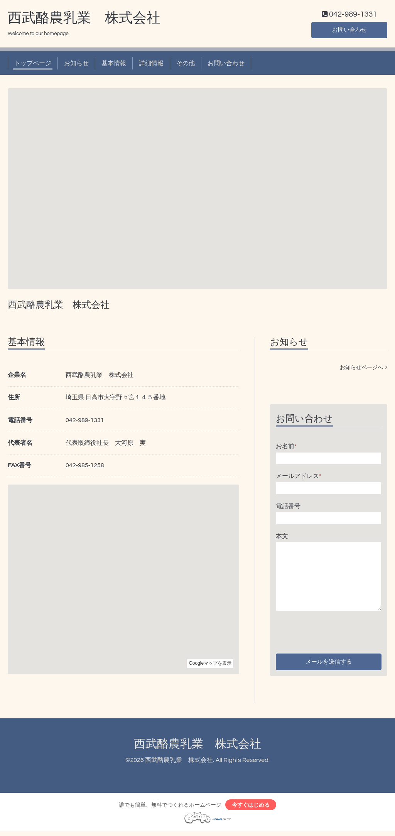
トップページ (32, 65)
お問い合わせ (349, 31)
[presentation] (334, 632)
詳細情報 (151, 65)
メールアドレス (298, 478)
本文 (282, 538)
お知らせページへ (363, 369)
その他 (185, 65)
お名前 (286, 448)
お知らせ (76, 65)
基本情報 (113, 65)
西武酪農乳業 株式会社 (84, 19)
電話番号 (288, 508)
